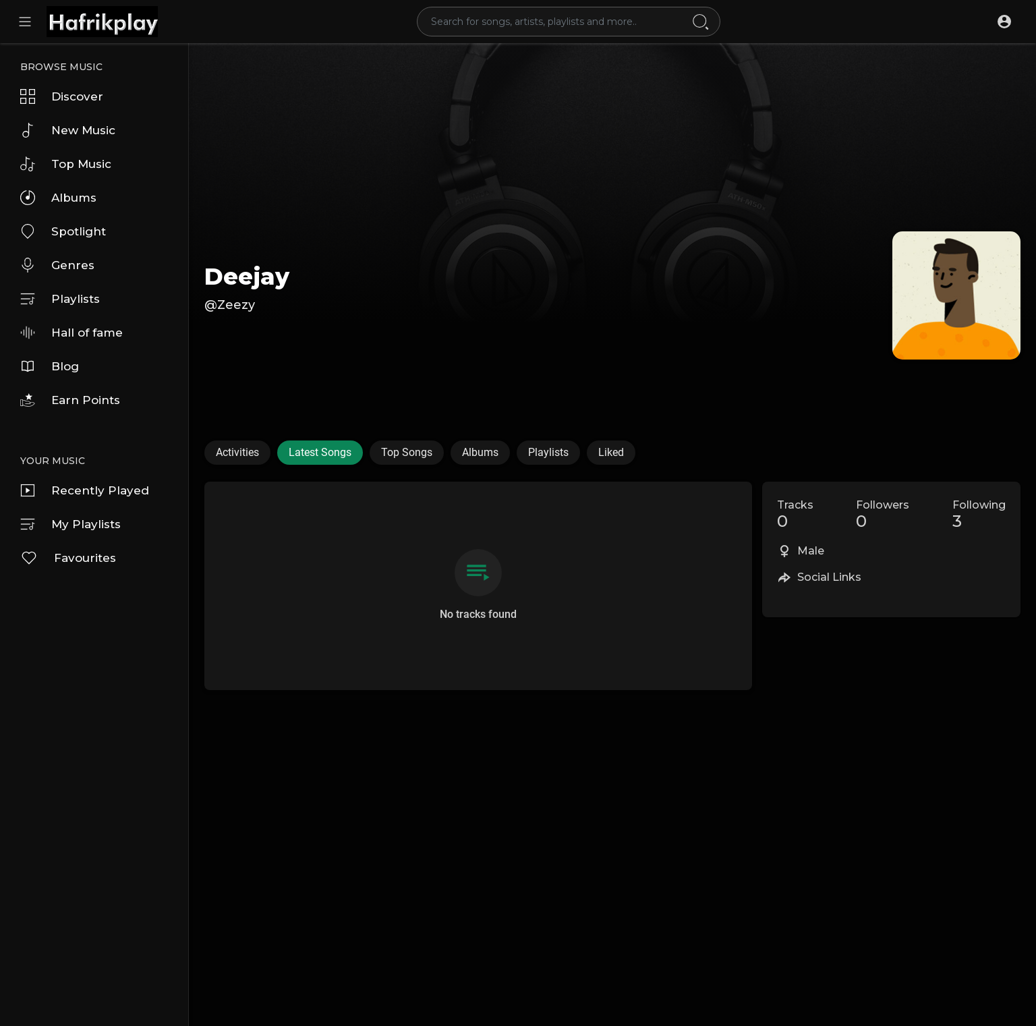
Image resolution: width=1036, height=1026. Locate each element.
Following (979, 514)
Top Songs (406, 452)
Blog (49, 366)
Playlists (60, 298)
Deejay (246, 276)
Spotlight (63, 231)
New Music (67, 130)
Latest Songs (320, 452)
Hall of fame (71, 332)
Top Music (65, 163)
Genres (57, 265)
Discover (61, 96)
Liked (611, 452)
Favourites (68, 558)
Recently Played (84, 490)
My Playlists (70, 524)
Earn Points (70, 400)
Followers (882, 514)
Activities (237, 452)
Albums (58, 197)
